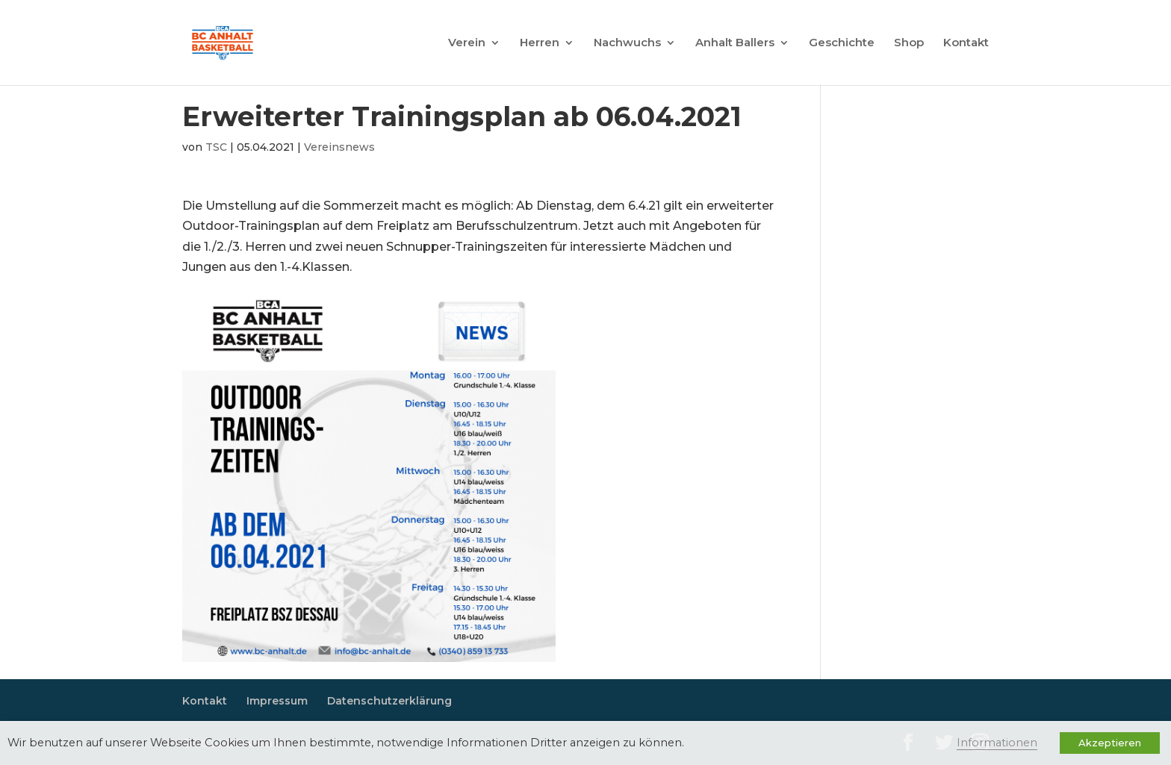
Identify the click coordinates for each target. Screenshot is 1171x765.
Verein (466, 43)
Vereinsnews (339, 147)
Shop (909, 43)
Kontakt (966, 43)
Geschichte (842, 43)
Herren (539, 43)
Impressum (277, 701)
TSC (216, 147)
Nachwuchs (627, 43)
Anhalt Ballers (734, 43)
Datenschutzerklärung (389, 701)
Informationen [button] (997, 742)
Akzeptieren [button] (1109, 743)
